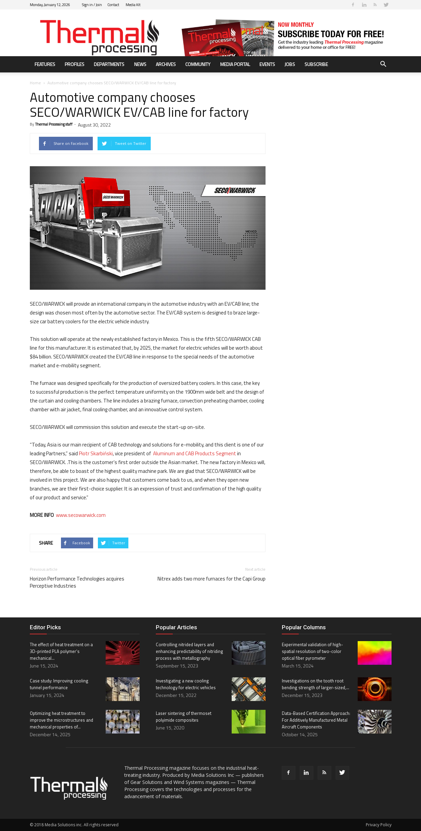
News (140, 64)
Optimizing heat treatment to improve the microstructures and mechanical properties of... (61, 720)
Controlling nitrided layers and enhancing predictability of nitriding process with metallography (189, 651)
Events (267, 64)
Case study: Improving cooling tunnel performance (59, 684)
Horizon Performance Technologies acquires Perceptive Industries (77, 582)
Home (35, 83)
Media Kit (133, 4)
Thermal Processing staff (53, 124)
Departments (109, 64)
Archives (166, 64)
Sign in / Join (92, 4)
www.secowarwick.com (81, 515)
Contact (113, 4)
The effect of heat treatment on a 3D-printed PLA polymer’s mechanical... (61, 651)
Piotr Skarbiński (96, 453)
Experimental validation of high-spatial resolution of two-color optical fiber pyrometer (312, 651)
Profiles (74, 64)
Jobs (290, 64)
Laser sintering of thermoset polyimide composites (183, 716)
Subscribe (316, 64)
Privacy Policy (379, 825)
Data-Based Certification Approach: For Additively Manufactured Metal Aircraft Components (316, 720)
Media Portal (235, 64)
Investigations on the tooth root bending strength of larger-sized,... (315, 684)
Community (197, 64)
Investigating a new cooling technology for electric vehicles (186, 684)
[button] (383, 65)
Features (45, 64)
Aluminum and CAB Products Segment (194, 453)
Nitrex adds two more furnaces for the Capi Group (211, 578)
